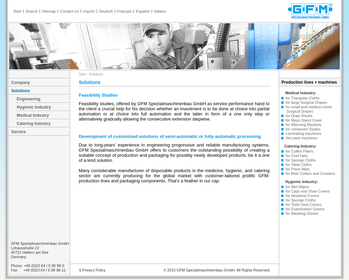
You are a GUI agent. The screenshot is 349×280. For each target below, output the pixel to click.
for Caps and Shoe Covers (307, 191)
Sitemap (49, 11)
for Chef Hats (296, 156)
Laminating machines (302, 133)
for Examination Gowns (304, 209)
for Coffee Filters (298, 151)
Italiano (160, 11)
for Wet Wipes (296, 187)
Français (124, 11)
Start (17, 11)
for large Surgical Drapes (305, 102)
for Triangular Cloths (301, 98)
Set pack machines (300, 138)
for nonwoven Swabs (302, 129)
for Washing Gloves (301, 213)
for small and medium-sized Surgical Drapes (305, 109)
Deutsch (106, 11)
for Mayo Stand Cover (303, 120)
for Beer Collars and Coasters (309, 173)
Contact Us (69, 11)
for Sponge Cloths (300, 160)
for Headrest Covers (301, 196)
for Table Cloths (298, 165)
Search (31, 11)
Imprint (89, 11)
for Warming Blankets (302, 125)
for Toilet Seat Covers (302, 204)
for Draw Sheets (298, 116)
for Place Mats (296, 169)
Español (143, 11)
